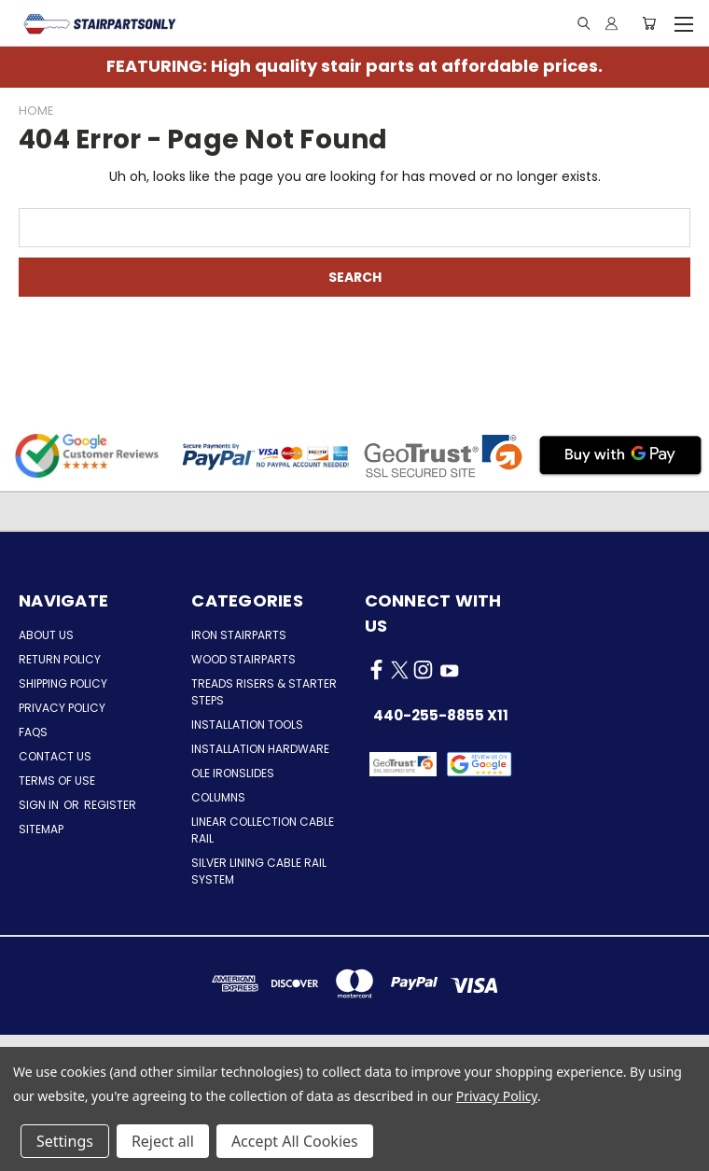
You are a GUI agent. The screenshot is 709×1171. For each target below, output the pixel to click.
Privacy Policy (62, 708)
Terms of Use (57, 780)
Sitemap (41, 829)
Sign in (40, 805)
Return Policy (60, 659)
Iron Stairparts (238, 635)
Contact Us (55, 756)
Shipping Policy (63, 683)
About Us (46, 635)
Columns (218, 797)
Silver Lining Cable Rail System (259, 871)
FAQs (33, 732)
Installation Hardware (260, 749)
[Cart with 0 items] (649, 23)
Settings (64, 1141)
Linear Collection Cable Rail (262, 830)
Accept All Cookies (294, 1141)
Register (110, 805)
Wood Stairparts (243, 659)
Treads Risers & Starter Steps (264, 692)
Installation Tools (247, 724)
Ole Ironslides (232, 773)
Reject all (163, 1141)
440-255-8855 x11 (440, 715)
